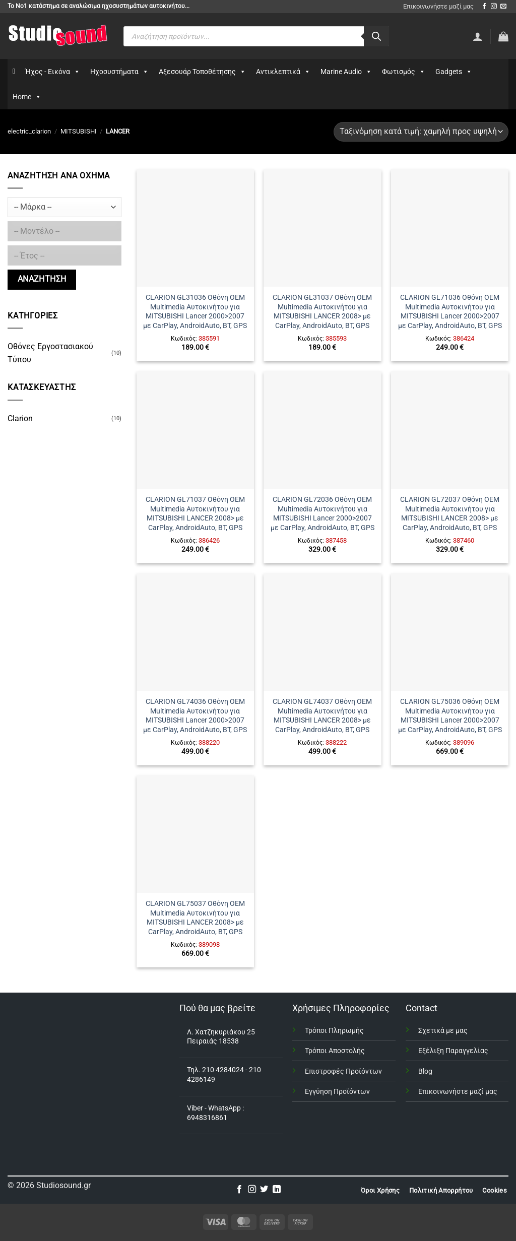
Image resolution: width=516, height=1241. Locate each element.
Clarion (20, 418)
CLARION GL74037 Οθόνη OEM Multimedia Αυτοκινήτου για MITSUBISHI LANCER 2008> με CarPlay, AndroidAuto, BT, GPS (322, 715)
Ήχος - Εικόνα (52, 71)
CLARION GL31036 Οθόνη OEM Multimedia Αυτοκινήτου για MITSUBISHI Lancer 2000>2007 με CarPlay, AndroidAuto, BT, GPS (195, 311)
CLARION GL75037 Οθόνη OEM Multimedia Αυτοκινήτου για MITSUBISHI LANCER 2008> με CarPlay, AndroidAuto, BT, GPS (195, 917)
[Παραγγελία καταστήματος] (421, 132)
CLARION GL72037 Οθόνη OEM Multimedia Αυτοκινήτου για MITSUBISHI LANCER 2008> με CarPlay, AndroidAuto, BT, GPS (449, 513)
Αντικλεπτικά (283, 71)
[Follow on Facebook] (484, 6)
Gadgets (453, 71)
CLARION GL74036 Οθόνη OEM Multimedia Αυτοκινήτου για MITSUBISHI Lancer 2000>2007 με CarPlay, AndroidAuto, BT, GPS (195, 715)
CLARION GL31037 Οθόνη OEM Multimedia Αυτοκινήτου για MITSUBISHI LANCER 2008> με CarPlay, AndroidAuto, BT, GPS (322, 311)
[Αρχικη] (14, 71)
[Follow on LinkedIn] (277, 1189)
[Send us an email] (503, 6)
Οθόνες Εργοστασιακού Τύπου (50, 353)
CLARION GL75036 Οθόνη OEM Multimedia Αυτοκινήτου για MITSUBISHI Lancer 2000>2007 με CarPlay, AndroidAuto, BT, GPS (450, 715)
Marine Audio (346, 71)
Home (27, 96)
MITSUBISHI (78, 131)
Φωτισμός (403, 71)
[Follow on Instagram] (494, 6)
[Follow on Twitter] (264, 1189)
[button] (503, 36)
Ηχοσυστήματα (119, 71)
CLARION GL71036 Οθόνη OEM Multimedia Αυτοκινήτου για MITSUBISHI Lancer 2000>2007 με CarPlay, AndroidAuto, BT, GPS (450, 311)
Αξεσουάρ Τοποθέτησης (202, 71)
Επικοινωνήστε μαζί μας (438, 6)
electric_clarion (29, 131)
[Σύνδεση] (478, 36)
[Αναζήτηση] (376, 36)
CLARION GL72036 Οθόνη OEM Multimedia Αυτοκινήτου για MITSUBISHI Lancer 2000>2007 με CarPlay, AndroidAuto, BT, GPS (322, 513)
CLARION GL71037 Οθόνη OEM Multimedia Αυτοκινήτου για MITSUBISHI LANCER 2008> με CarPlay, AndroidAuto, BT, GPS (195, 513)
